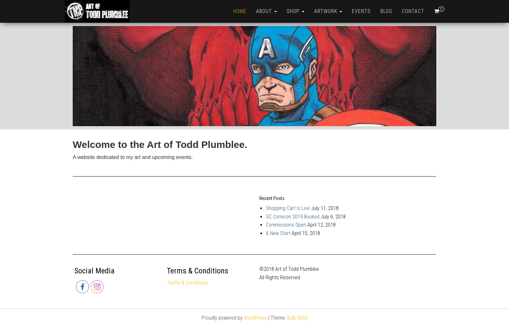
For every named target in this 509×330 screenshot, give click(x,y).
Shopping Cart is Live (288, 208)
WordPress (255, 318)
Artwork (328, 11)
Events (361, 11)
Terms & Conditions (187, 283)
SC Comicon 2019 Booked (292, 217)
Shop (295, 11)
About (266, 11)
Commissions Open (286, 225)
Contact (413, 11)
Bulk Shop (297, 318)
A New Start (278, 233)
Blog (386, 11)
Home (239, 11)
